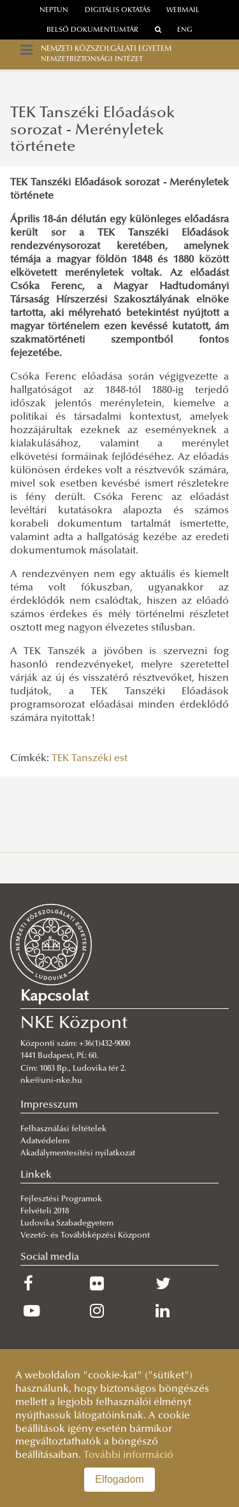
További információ (128, 1455)
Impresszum (49, 1105)
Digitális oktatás (117, 10)
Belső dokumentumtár (92, 30)
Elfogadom (119, 1479)
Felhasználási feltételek (63, 1129)
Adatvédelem (44, 1141)
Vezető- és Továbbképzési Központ (85, 1235)
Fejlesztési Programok (61, 1199)
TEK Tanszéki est (89, 759)
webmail (182, 10)
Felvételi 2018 (44, 1211)
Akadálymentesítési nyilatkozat (77, 1153)
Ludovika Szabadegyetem (66, 1223)
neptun (54, 10)
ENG (184, 30)
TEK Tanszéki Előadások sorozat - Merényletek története (92, 130)
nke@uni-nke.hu (51, 1081)
